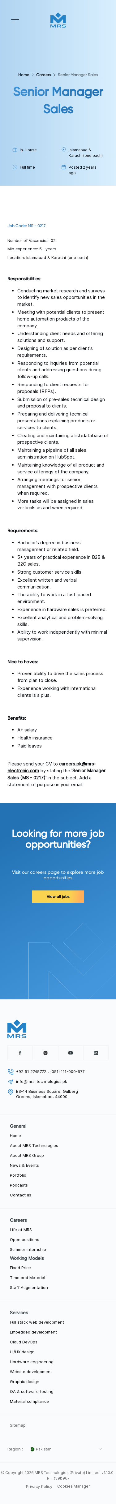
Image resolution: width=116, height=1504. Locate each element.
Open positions (24, 1239)
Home (23, 74)
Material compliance (29, 1401)
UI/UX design (22, 1351)
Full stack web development (37, 1322)
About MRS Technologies (34, 1145)
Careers (43, 74)
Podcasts (19, 1185)
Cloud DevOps (23, 1341)
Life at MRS (21, 1229)
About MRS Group (27, 1155)
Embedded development (33, 1331)
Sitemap (18, 1425)
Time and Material (27, 1277)
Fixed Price (20, 1267)
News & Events (24, 1165)
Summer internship (28, 1249)
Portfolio (18, 1175)
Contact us (20, 1194)
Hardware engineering (32, 1361)
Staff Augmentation (29, 1287)
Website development (31, 1371)
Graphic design (24, 1381)
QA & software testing (32, 1391)
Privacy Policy (39, 1486)
